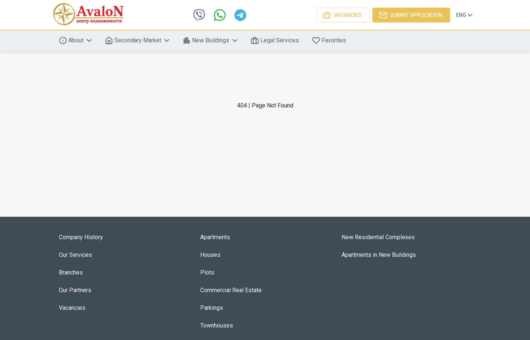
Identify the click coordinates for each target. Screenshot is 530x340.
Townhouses (216, 325)
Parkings (211, 307)
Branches (71, 272)
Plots (207, 272)
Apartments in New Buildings (379, 254)
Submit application (411, 15)
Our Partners (75, 290)
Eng (465, 15)
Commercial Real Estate (231, 290)
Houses (210, 254)
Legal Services (275, 40)
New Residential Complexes (378, 237)
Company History (81, 237)
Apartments (215, 237)
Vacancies (343, 15)
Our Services (75, 254)
